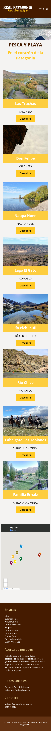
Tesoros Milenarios (13, 624)
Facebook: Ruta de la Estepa (17, 687)
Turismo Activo (11, 630)
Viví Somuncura (11, 621)
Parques (8, 627)
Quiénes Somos (11, 619)
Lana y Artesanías (12, 642)
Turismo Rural (11, 633)
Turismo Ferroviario (13, 639)
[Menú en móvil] (44, 9)
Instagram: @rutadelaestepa (17, 690)
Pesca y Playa (10, 636)
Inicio (7, 616)
